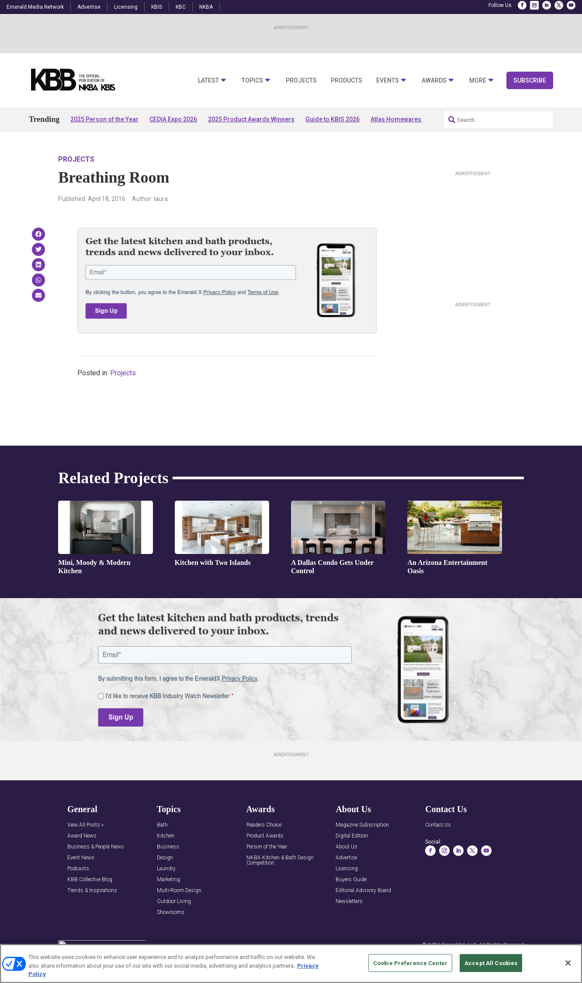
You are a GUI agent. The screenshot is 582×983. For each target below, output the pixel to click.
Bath (162, 825)
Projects (301, 80)
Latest (208, 80)
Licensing (126, 7)
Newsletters (349, 901)
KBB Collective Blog (89, 880)
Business (168, 847)
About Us (346, 847)
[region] (291, 963)
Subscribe (529, 80)
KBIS (156, 7)
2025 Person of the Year (104, 119)
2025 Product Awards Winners (251, 119)
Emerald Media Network (35, 7)
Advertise (88, 7)
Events (387, 80)
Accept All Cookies (490, 962)
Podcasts (78, 869)
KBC (181, 7)
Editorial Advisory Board (363, 890)
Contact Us (438, 825)
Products (346, 80)
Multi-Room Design (179, 890)
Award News (82, 836)
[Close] (568, 963)
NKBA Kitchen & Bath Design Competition (280, 860)
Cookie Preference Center (410, 962)
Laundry (166, 869)
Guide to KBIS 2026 (332, 119)
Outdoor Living (174, 901)
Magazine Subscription (362, 825)
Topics (252, 80)
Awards (434, 80)
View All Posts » (85, 825)
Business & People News (95, 847)
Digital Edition (352, 836)
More (477, 80)
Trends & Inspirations (92, 890)
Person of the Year (266, 847)
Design (165, 858)
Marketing (168, 880)
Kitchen (165, 836)
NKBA (206, 7)
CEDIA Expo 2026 (173, 119)
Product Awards (265, 836)
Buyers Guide (351, 880)
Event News (80, 858)
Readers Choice (263, 825)
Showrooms (170, 912)
